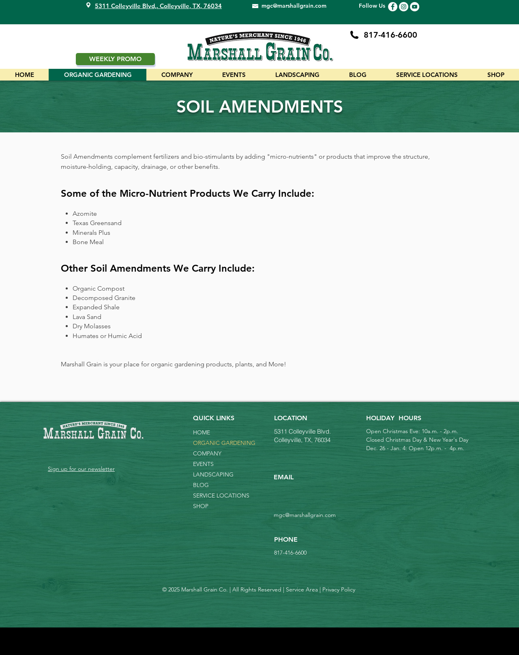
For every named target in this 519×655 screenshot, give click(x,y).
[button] (426, 75)
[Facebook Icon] (392, 6)
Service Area (302, 589)
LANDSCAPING (213, 474)
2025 (174, 589)
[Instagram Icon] (403, 6)
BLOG (201, 485)
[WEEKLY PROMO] (115, 59)
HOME (201, 432)
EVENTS (203, 464)
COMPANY (207, 453)
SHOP (200, 506)
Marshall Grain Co (203, 589)
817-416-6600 (390, 35)
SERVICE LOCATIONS (221, 495)
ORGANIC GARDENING (221, 443)
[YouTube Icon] (414, 6)
